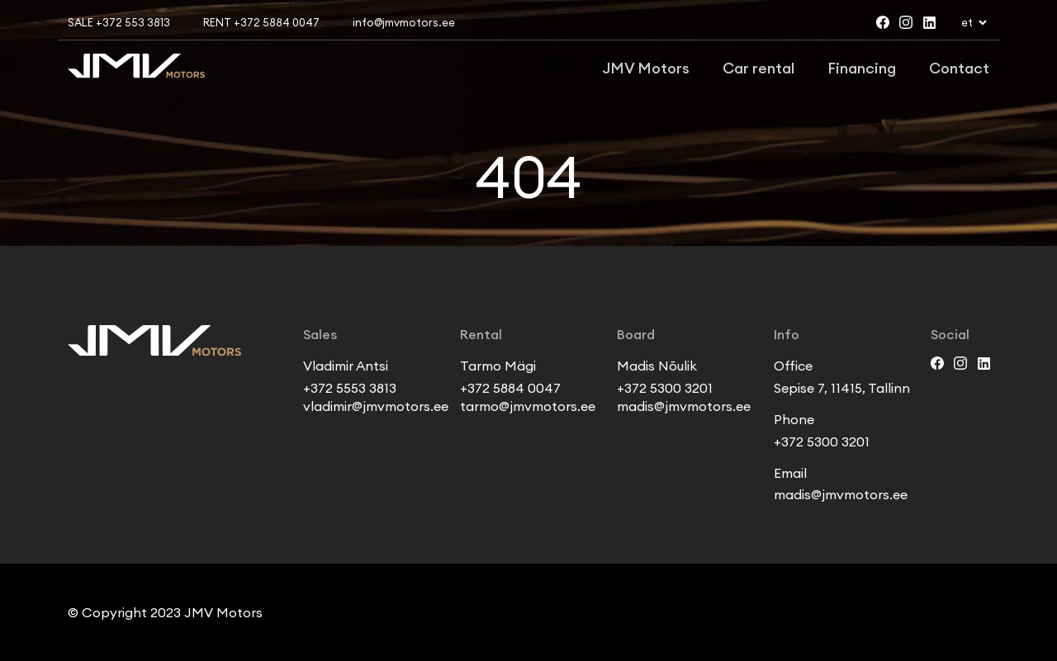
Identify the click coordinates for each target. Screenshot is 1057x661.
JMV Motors (646, 68)
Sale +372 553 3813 (119, 22)
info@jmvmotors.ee (404, 22)
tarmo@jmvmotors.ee (527, 406)
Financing (861, 68)
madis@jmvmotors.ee (684, 406)
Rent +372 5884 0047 (261, 22)
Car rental (758, 68)
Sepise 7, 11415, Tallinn (842, 388)
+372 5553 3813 (349, 388)
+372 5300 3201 (665, 388)
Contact (959, 68)
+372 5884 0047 (510, 388)
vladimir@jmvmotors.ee (375, 406)
